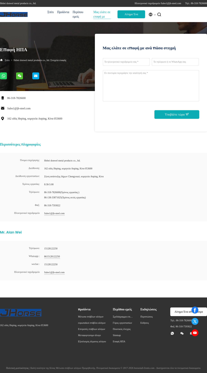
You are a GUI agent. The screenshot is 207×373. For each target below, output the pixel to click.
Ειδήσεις (144, 323)
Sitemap (117, 335)
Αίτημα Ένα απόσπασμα (131, 15)
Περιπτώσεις (146, 316)
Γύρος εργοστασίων (122, 323)
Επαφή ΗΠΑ (119, 341)
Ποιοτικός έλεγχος (122, 329)
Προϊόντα (63, 12)
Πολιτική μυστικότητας (17, 368)
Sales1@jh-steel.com (19, 108)
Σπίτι (50, 12)
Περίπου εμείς (78, 14)
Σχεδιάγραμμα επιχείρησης (123, 317)
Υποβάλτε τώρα (177, 114)
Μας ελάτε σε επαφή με (101, 14)
